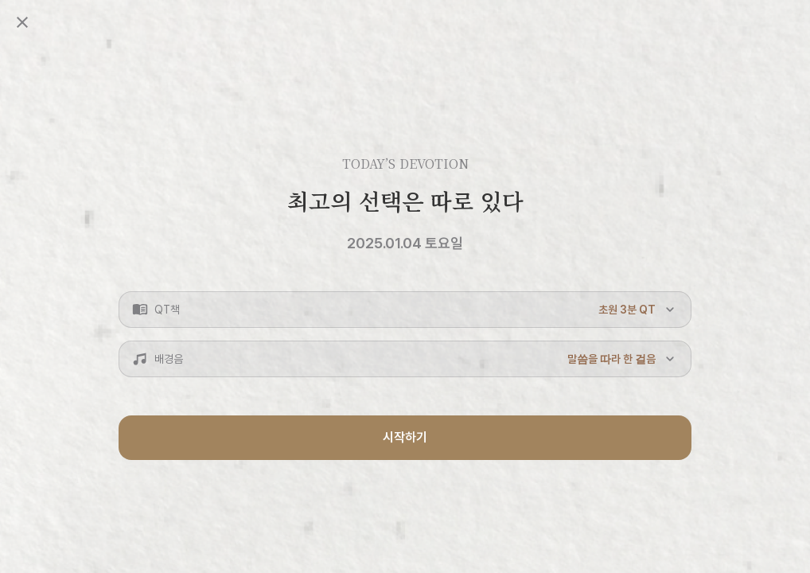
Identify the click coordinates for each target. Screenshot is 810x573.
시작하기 (405, 437)
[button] (405, 309)
